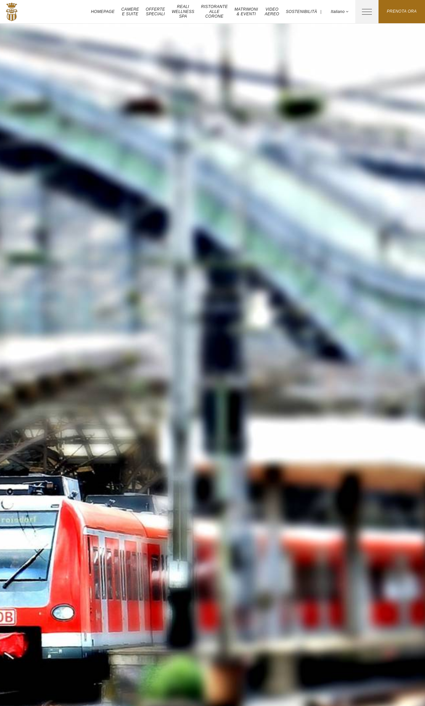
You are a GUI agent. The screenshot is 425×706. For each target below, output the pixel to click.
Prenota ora (402, 11)
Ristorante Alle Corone (214, 11)
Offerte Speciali (155, 11)
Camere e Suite (130, 11)
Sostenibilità (301, 11)
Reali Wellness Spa (183, 11)
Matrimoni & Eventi (246, 11)
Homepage (103, 11)
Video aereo (272, 11)
